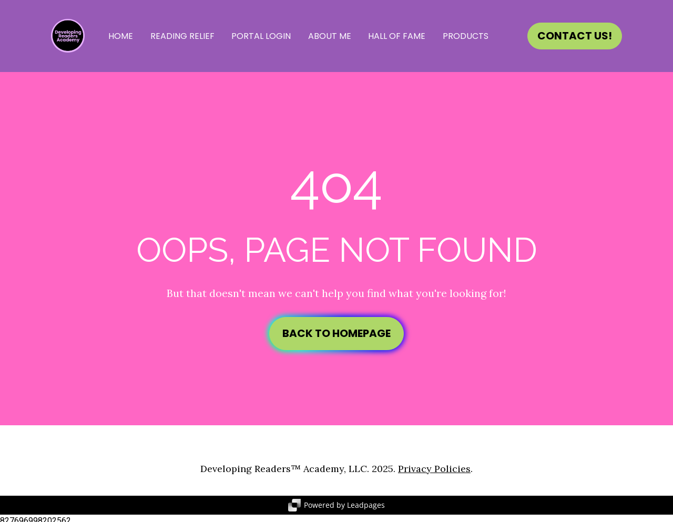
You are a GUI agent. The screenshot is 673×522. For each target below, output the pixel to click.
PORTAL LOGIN (261, 36)
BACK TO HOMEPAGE (336, 330)
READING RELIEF (182, 36)
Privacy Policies (434, 463)
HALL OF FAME (396, 36)
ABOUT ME (329, 36)
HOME (120, 36)
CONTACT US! (574, 35)
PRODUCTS (465, 36)
